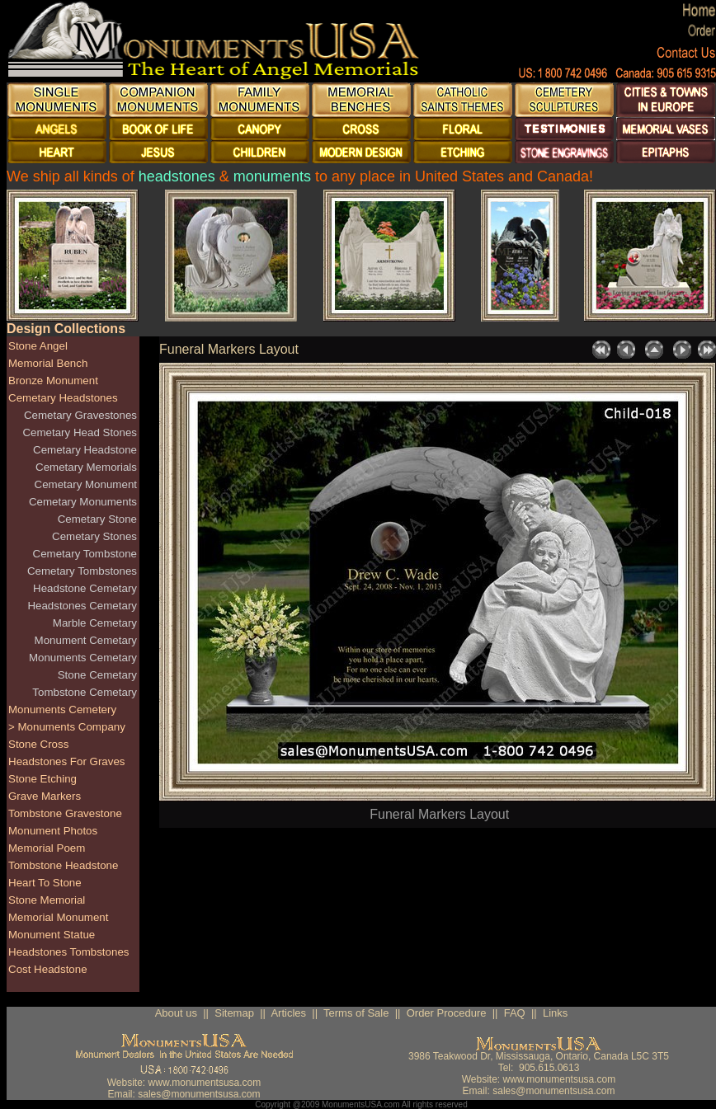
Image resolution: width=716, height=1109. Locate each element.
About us (176, 1013)
